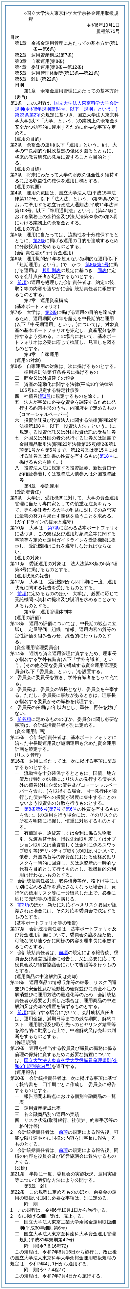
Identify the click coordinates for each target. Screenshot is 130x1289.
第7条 (53, 527)
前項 (22, 282)
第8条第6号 (36, 809)
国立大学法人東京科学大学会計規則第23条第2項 (67, 108)
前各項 (24, 719)
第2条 (39, 240)
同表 (102, 270)
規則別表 (51, 270)
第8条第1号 (97, 264)
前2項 (23, 904)
